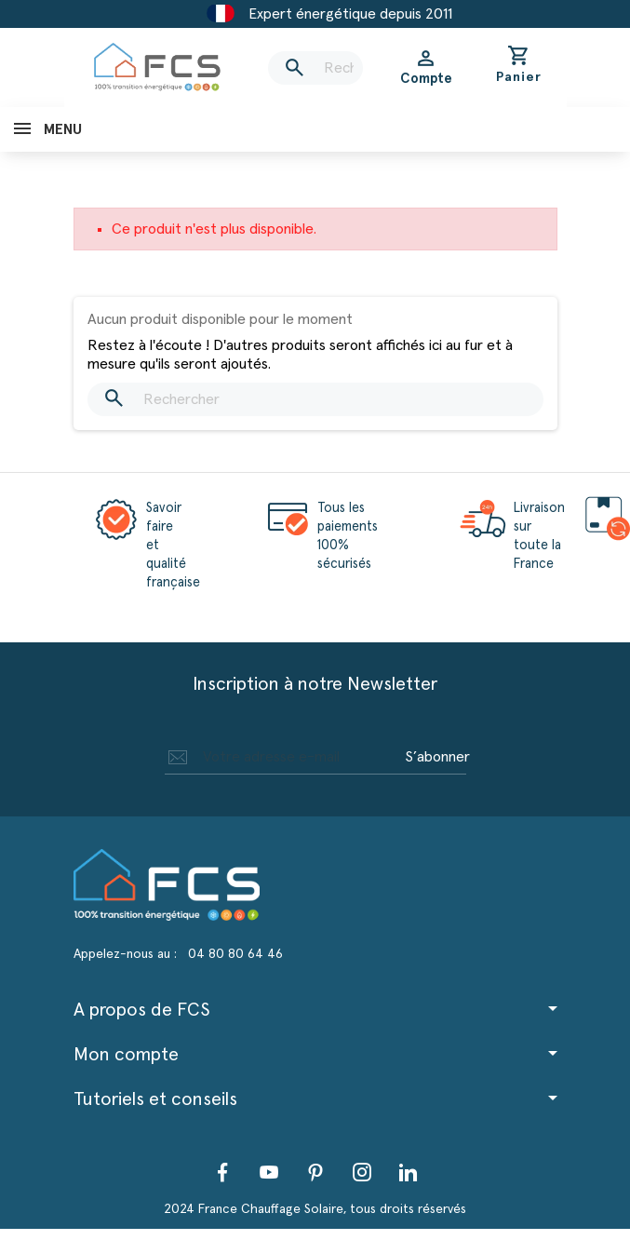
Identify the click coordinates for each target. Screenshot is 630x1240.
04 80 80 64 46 (235, 954)
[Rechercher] (315, 68)
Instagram (362, 1172)
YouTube (269, 1172)
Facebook (222, 1172)
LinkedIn (408, 1172)
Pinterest (315, 1172)
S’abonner (437, 756)
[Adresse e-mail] (282, 757)
